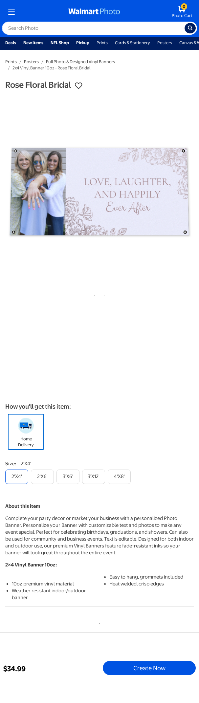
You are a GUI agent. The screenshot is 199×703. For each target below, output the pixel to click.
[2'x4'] (16, 477)
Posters (164, 42)
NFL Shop (60, 42)
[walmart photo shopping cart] (182, 12)
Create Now (149, 668)
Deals (10, 42)
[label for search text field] (93, 28)
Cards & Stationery (132, 42)
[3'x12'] (93, 477)
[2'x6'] (42, 477)
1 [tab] (93, 294)
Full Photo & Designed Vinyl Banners (80, 61)
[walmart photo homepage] (94, 12)
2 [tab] (103, 294)
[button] (78, 85)
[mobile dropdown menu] (11, 12)
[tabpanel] (99, 191)
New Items (33, 42)
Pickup (82, 42)
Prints (102, 42)
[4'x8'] (119, 477)
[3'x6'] (67, 477)
